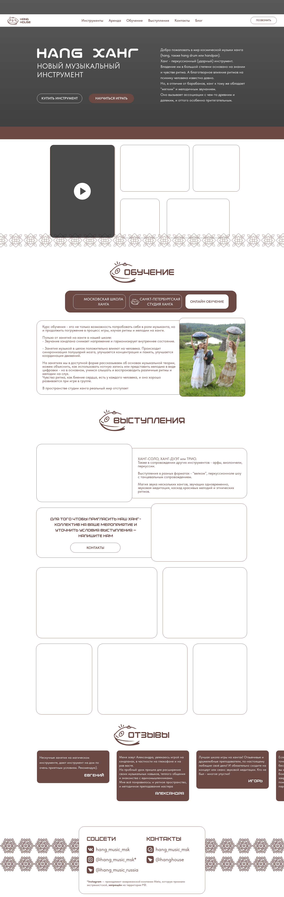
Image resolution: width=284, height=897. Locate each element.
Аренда (115, 6)
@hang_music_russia (117, 870)
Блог (198, 6)
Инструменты (92, 6)
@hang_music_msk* (116, 859)
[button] (82, 191)
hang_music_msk (172, 849)
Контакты (182, 6)
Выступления (158, 6)
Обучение (134, 6)
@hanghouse (170, 859)
